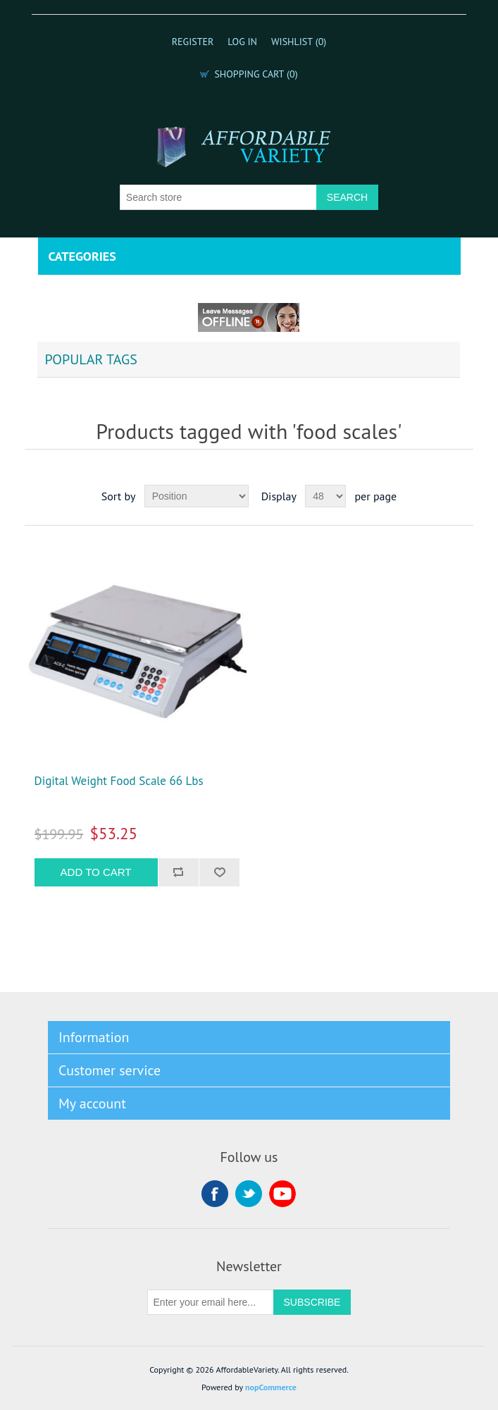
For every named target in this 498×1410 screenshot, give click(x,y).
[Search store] (218, 197)
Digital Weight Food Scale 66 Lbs (119, 781)
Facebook (214, 1193)
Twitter (248, 1193)
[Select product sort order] (196, 496)
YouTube (282, 1193)
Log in (242, 41)
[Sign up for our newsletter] (210, 1302)
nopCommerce (271, 1387)
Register (193, 41)
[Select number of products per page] (325, 496)
